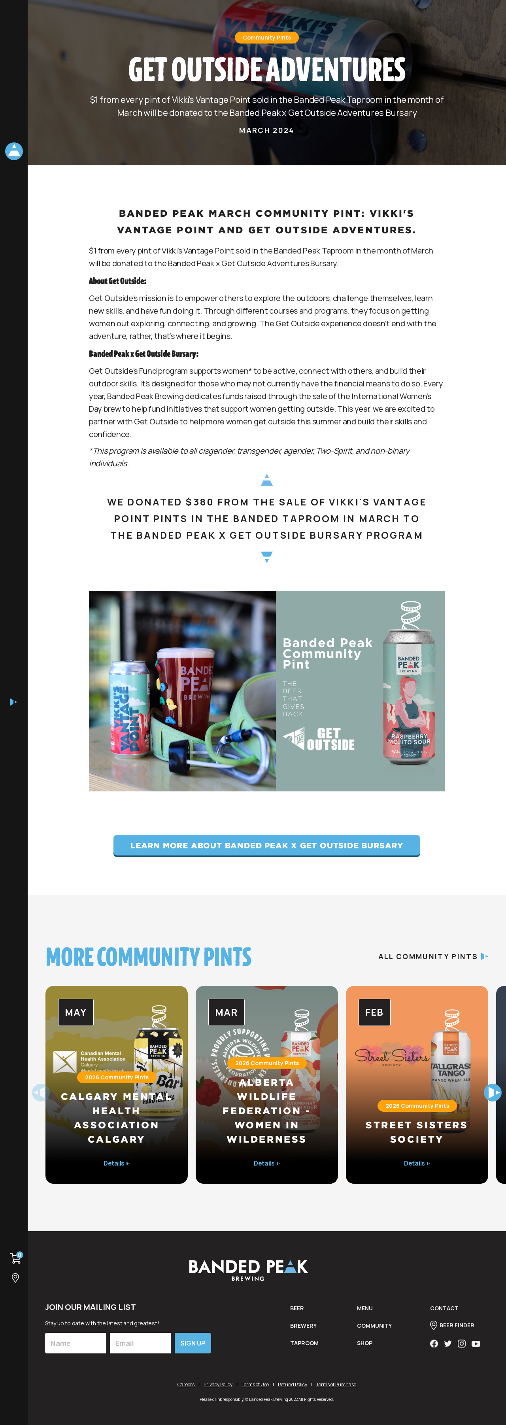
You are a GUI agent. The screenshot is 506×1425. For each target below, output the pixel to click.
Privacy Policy (218, 1384)
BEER (297, 1314)
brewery (303, 1331)
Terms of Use (255, 1384)
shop (364, 1348)
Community (374, 1331)
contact (444, 1314)
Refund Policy (292, 1384)
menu (365, 1314)
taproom (304, 1348)
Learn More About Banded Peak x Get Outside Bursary (266, 845)
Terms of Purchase (336, 1384)
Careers (185, 1384)
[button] (493, 1092)
